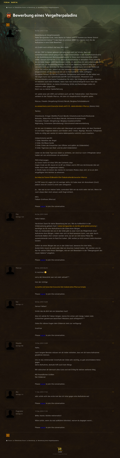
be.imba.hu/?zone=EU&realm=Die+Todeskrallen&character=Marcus (61, 177)
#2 (113, 214)
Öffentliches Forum (20, 7)
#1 (113, 30)
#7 (113, 411)
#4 (113, 302)
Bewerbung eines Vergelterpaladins (48, 7)
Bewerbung (31, 7)
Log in (43, 206)
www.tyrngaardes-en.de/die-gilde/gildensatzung (77, 226)
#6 (113, 392)
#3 (113, 268)
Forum (7, 2)
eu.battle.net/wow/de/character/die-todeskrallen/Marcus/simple (60, 287)
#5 (113, 343)
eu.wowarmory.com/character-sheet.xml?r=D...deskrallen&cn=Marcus (62, 106)
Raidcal (14, 2)
